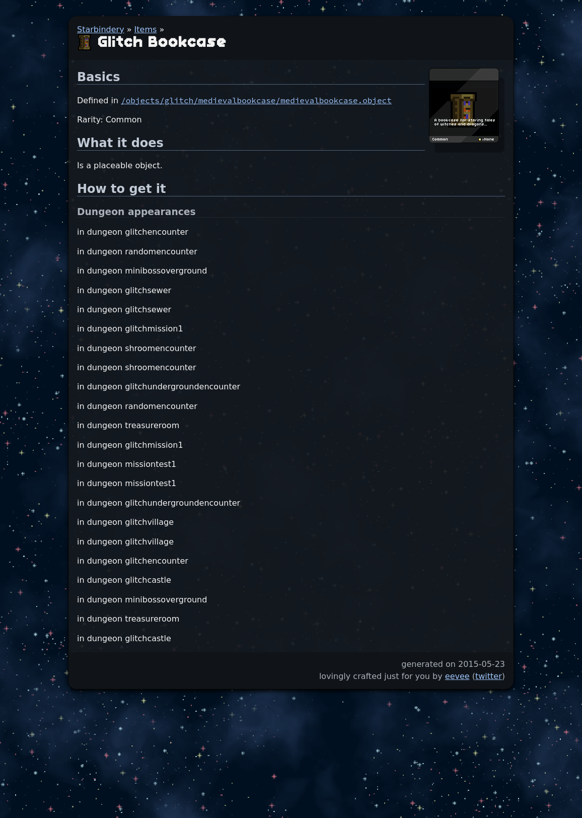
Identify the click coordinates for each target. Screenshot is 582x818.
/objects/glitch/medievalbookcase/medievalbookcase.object (256, 100)
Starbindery (100, 29)
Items (145, 29)
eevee (457, 676)
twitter (488, 676)
